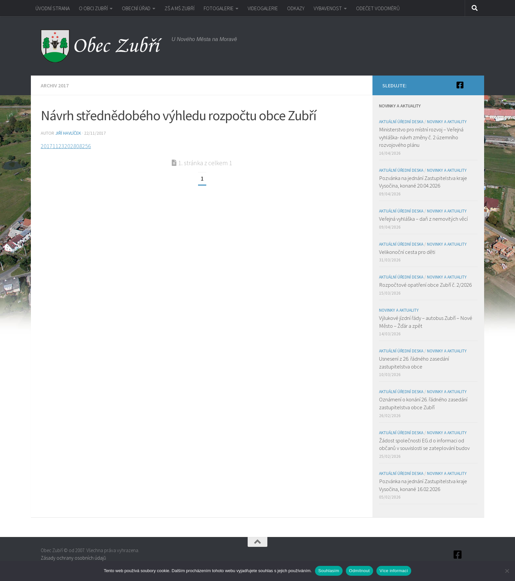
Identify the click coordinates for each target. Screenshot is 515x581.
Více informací (394, 570)
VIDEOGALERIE (263, 8)
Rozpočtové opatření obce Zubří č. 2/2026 (425, 284)
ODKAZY (295, 8)
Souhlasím (328, 570)
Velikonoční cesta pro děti (407, 252)
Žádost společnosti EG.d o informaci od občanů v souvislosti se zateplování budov (424, 444)
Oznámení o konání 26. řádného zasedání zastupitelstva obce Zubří (423, 403)
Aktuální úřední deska (401, 121)
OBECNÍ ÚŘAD (136, 8)
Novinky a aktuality (447, 121)
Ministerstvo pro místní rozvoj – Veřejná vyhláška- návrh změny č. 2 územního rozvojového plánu (421, 137)
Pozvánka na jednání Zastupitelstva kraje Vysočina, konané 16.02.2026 (423, 485)
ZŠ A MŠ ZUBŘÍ (179, 8)
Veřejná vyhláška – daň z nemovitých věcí (423, 218)
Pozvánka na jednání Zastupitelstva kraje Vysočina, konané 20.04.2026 (423, 182)
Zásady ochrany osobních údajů (73, 558)
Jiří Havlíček (68, 133)
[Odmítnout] (507, 571)
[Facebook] (460, 85)
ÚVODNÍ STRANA (52, 8)
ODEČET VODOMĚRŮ (378, 8)
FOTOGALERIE (219, 8)
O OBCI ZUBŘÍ (93, 8)
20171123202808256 (66, 146)
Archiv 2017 (55, 85)
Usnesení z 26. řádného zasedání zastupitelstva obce (414, 362)
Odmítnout (359, 570)
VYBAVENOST (328, 8)
